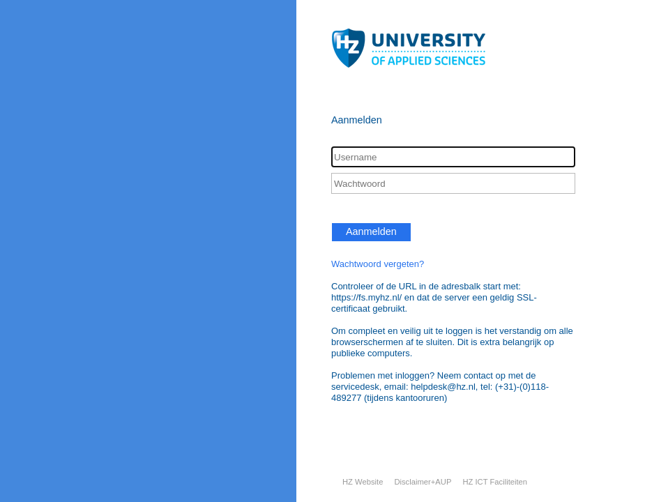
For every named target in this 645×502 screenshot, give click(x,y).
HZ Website (362, 482)
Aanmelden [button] (371, 231)
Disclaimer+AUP (422, 482)
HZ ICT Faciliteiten (494, 482)
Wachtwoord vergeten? (377, 264)
